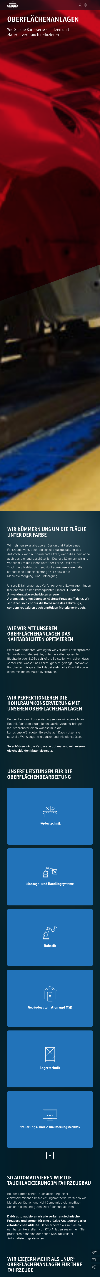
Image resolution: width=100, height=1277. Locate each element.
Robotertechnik (17, 667)
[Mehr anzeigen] (50, 1158)
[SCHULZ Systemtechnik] (12, 4)
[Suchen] (80, 5)
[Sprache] (85, 5)
